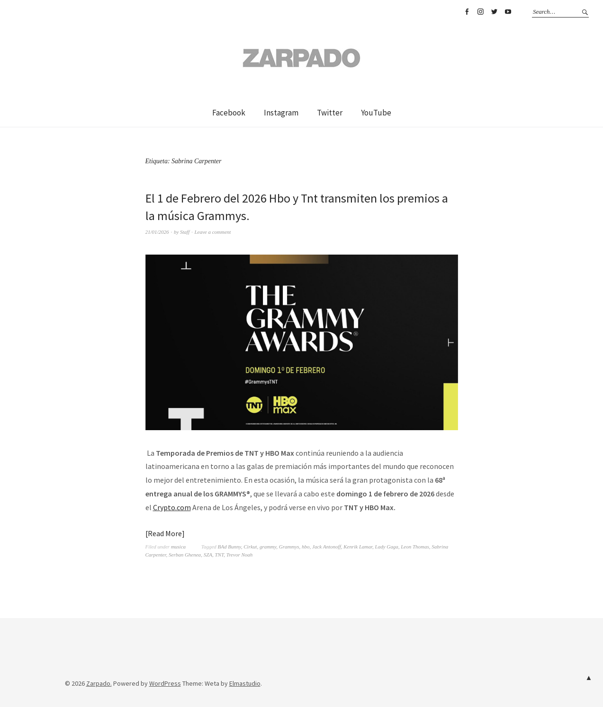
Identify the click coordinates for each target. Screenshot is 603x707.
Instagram (480, 12)
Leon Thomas (415, 546)
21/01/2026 (157, 232)
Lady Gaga (386, 546)
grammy (268, 546)
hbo (306, 546)
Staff (184, 232)
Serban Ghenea (185, 554)
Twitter (494, 12)
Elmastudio (245, 683)
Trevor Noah (239, 554)
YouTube (508, 12)
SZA (208, 554)
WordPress (165, 683)
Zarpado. (99, 683)
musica (178, 546)
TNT (219, 554)
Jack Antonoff (326, 546)
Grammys (289, 546)
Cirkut (250, 546)
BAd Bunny (229, 546)
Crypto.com (172, 507)
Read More (165, 533)
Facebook (466, 12)
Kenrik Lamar (357, 546)
